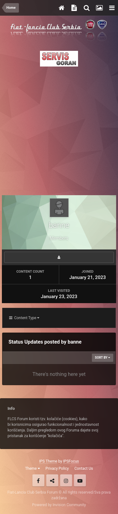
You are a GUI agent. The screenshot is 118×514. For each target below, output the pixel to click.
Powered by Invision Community (59, 505)
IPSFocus (71, 461)
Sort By (102, 357)
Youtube (80, 480)
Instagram (66, 480)
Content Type (24, 318)
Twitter (52, 480)
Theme (32, 468)
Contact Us (83, 468)
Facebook (38, 480)
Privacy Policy (57, 468)
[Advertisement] (59, 129)
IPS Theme (48, 461)
